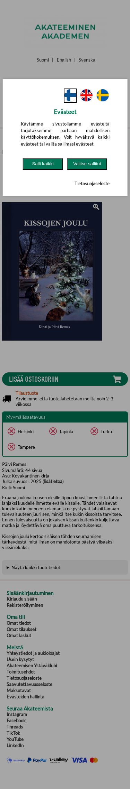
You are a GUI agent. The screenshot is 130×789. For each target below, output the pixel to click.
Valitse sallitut (87, 163)
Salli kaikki (42, 163)
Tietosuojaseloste (92, 183)
